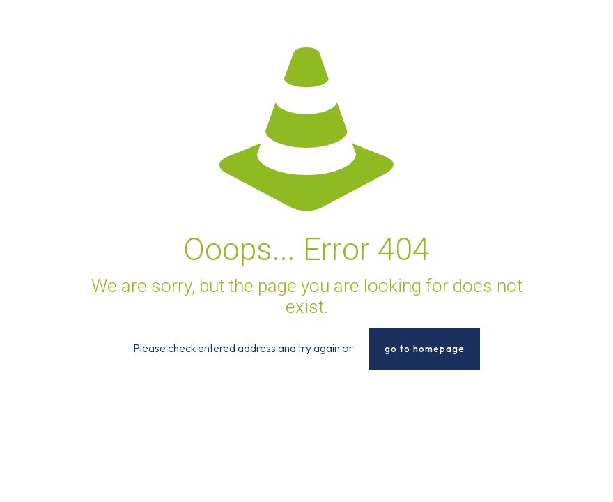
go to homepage (425, 348)
